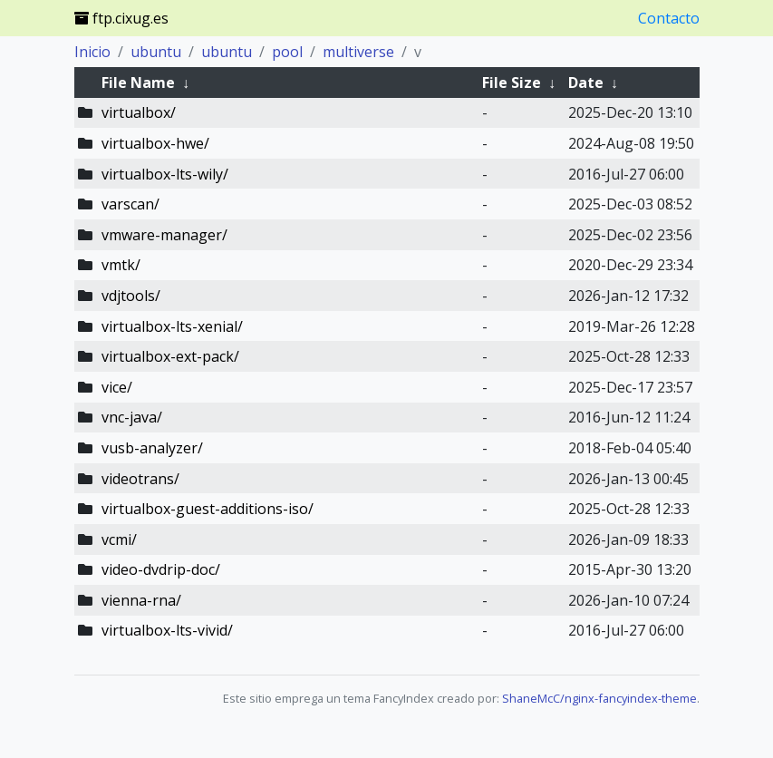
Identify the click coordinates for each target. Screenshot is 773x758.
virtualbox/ (138, 112)
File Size (511, 82)
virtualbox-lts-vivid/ (167, 630)
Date (586, 82)
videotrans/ (140, 479)
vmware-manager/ (164, 235)
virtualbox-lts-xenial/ (172, 326)
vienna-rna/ (141, 600)
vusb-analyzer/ (152, 448)
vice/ (116, 387)
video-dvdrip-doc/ (160, 569)
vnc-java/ (131, 417)
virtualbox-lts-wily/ (164, 174)
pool (287, 52)
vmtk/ (120, 265)
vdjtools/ (130, 296)
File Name (138, 82)
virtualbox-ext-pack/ (170, 356)
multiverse (358, 52)
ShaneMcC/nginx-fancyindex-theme (599, 698)
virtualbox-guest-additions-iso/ (207, 509)
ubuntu (155, 52)
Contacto (669, 18)
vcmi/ (119, 539)
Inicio (92, 52)
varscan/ (130, 204)
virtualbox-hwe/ (155, 143)
